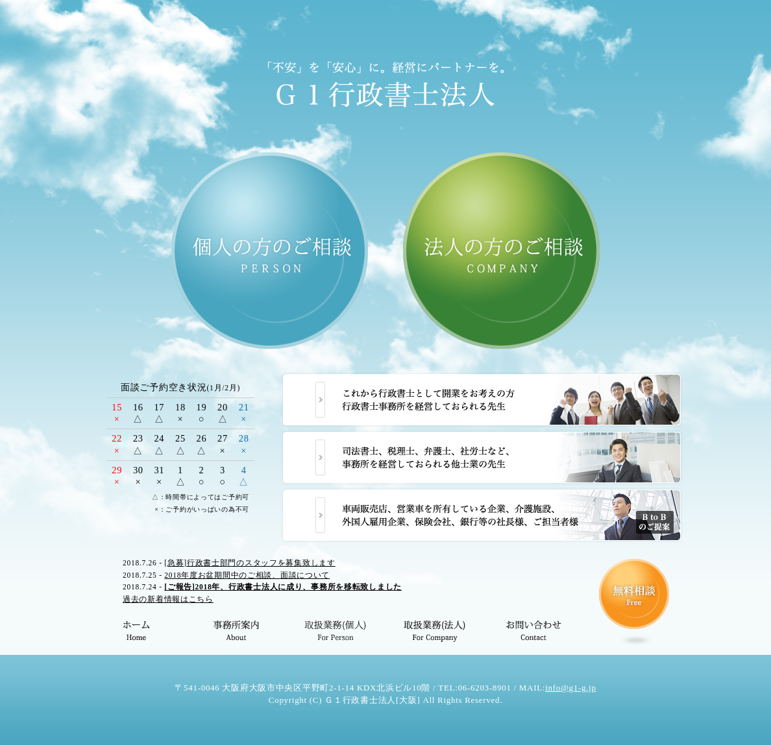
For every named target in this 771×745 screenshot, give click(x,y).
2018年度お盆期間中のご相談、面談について (247, 575)
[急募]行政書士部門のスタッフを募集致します (250, 563)
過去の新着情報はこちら (168, 599)
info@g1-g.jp (570, 687)
